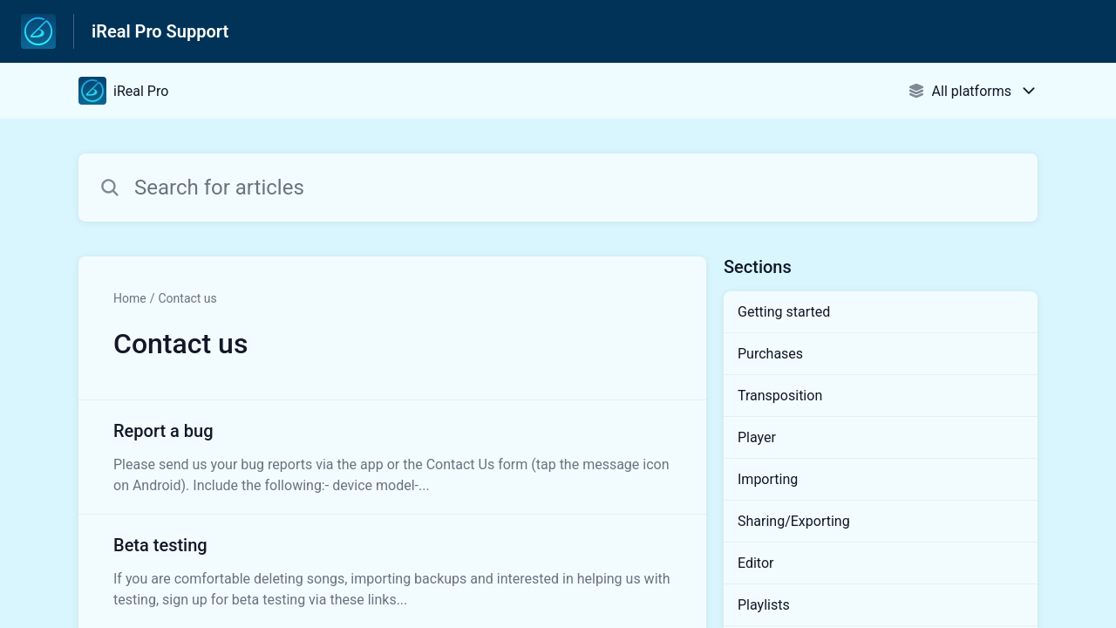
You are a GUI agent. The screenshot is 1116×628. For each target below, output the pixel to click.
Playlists (764, 605)
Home (129, 298)
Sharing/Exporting (794, 521)
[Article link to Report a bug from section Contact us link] (392, 457)
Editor (755, 563)
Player (757, 437)
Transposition (780, 395)
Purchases (770, 353)
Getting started (784, 312)
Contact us (187, 298)
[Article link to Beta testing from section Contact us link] (392, 571)
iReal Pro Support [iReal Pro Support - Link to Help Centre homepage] (160, 31)
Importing (768, 479)
